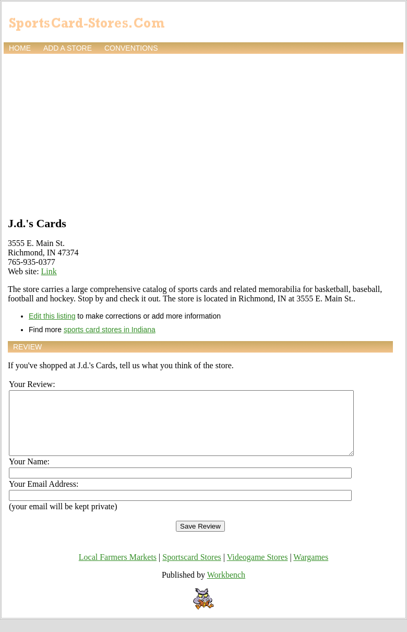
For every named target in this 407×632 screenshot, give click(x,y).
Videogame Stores (257, 569)
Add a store (67, 48)
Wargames (310, 569)
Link (49, 271)
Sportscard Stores (191, 569)
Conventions (131, 48)
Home (20, 48)
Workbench (226, 587)
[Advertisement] (203, 134)
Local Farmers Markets (118, 569)
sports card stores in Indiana (109, 329)
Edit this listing (52, 316)
